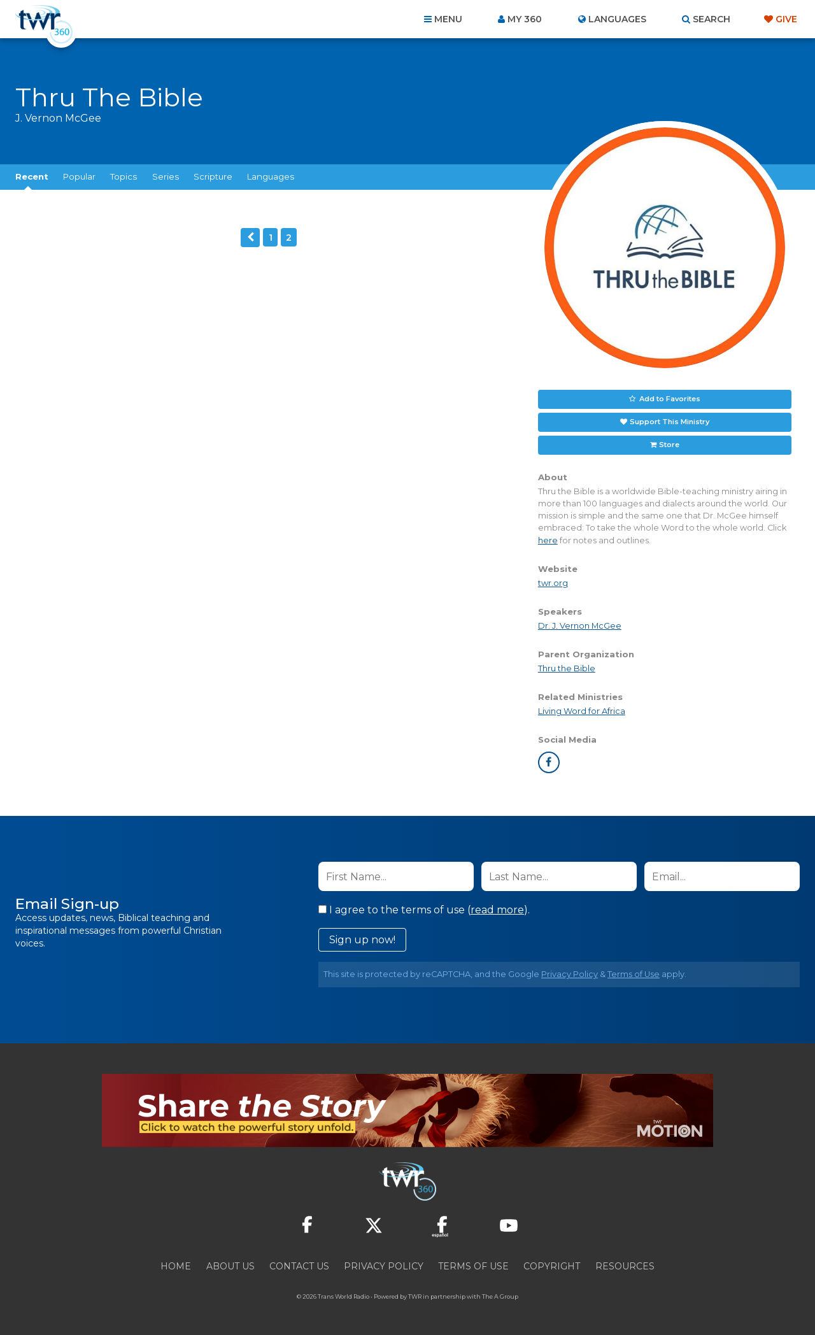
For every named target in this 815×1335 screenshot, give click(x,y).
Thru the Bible (566, 668)
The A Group (500, 1296)
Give (786, 19)
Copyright (551, 1266)
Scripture (213, 176)
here (548, 540)
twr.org (553, 583)
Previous (250, 237)
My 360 (524, 19)
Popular (79, 176)
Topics (123, 176)
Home (175, 1266)
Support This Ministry (669, 421)
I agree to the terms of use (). (424, 910)
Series (165, 176)
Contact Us (299, 1266)
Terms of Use (633, 974)
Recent (31, 176)
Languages (270, 176)
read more (497, 910)
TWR (415, 1296)
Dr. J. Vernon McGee (579, 626)
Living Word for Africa (581, 711)
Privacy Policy (569, 974)
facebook (549, 762)
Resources (625, 1266)
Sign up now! (362, 940)
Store (669, 444)
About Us (230, 1266)
